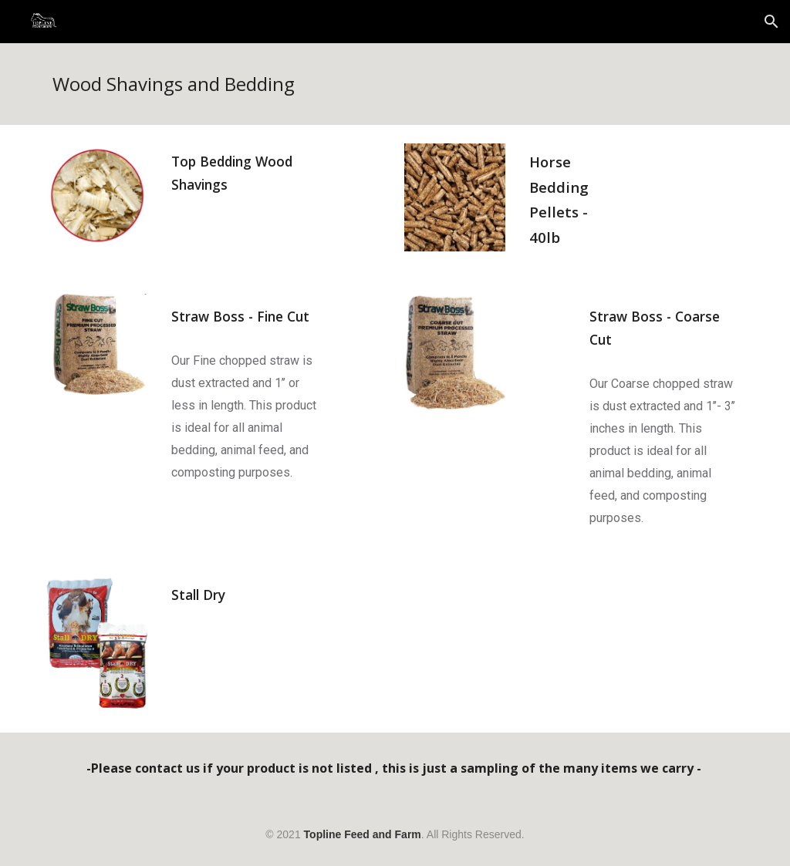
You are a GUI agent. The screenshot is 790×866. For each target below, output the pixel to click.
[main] (395, 84)
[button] (771, 21)
